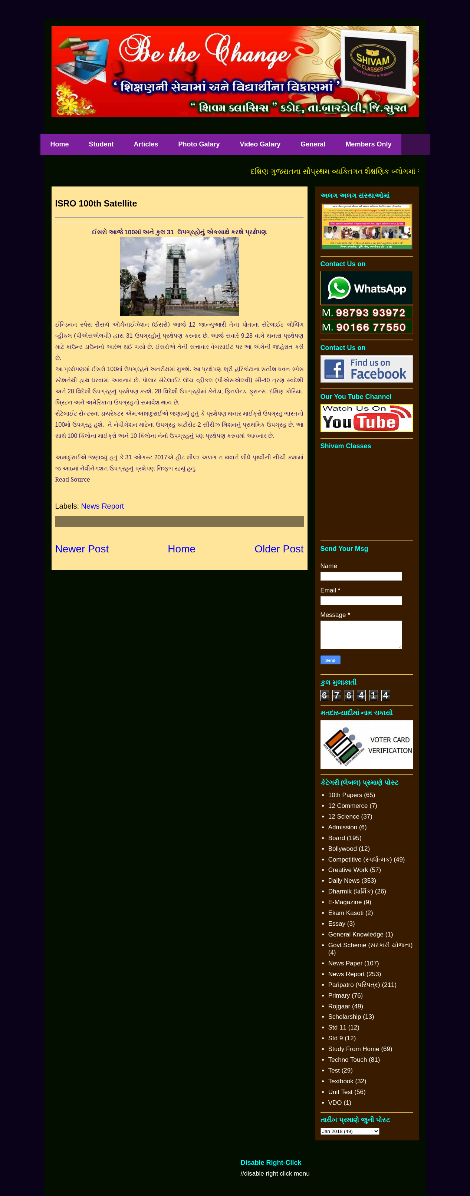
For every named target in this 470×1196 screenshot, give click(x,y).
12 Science (343, 816)
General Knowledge (356, 934)
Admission (342, 827)
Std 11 (337, 1027)
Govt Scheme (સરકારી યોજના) (370, 945)
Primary (339, 995)
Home (59, 144)
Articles (146, 144)
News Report (102, 506)
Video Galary (260, 144)
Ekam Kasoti (346, 912)
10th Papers (345, 795)
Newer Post (82, 549)
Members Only (368, 144)
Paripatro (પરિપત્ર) (354, 984)
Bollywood (342, 848)
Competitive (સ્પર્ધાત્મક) (360, 859)
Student (101, 144)
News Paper (345, 963)
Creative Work (348, 869)
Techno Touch (347, 1059)
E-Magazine (345, 902)
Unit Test (340, 1092)
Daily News (344, 880)
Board (336, 838)
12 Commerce (348, 805)
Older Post (278, 549)
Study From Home (353, 1049)
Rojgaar (339, 1006)
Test (334, 1070)
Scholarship (344, 1016)
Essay (336, 923)
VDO (335, 1102)
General (312, 144)
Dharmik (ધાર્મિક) (350, 891)
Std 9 (335, 1038)
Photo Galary (199, 144)
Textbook (341, 1081)
